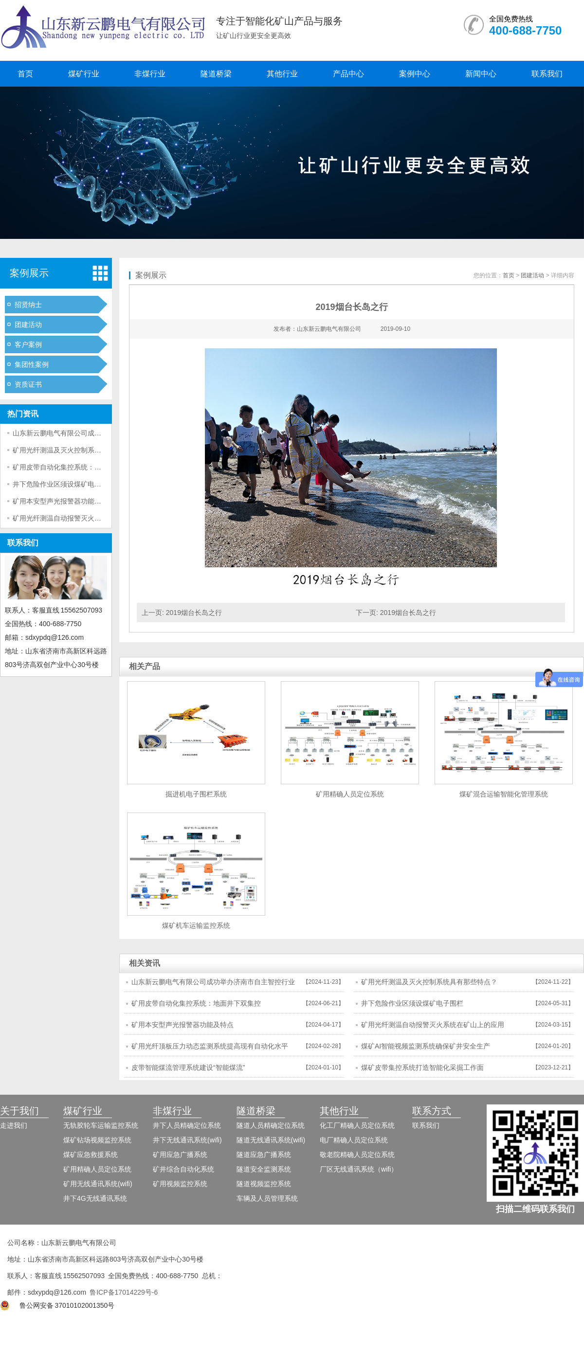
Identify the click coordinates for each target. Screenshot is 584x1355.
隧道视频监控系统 (264, 1184)
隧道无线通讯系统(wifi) (271, 1140)
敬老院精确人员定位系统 (357, 1154)
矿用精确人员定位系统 (97, 1169)
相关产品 (144, 666)
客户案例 (28, 344)
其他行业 (282, 74)
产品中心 (348, 74)
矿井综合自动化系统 (183, 1169)
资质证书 (28, 384)
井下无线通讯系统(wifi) (187, 1140)
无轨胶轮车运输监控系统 (100, 1125)
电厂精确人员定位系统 (354, 1140)
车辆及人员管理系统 (267, 1198)
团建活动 (28, 324)
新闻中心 (480, 74)
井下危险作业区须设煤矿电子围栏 (64, 484)
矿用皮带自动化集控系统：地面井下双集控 (77, 467)
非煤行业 (149, 74)
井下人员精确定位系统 (187, 1125)
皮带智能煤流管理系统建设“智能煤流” (188, 1067)
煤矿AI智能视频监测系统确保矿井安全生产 (425, 1046)
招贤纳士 (28, 304)
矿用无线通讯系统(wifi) (97, 1184)
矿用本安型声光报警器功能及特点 (64, 501)
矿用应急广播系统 (180, 1154)
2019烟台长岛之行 (194, 612)
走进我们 (13, 1125)
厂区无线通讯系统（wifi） (359, 1169)
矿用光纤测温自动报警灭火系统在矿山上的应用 (84, 518)
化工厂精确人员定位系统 (357, 1125)
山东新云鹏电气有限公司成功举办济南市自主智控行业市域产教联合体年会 (213, 985)
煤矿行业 (83, 74)
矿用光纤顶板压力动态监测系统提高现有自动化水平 (209, 1046)
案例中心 (414, 74)
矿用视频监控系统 (180, 1184)
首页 (25, 74)
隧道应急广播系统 (264, 1154)
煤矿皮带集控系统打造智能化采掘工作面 (422, 1067)
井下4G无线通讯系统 (95, 1198)
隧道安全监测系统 (264, 1169)
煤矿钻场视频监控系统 (97, 1140)
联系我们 (547, 74)
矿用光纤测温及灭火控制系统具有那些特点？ (81, 450)
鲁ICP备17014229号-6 (124, 1292)
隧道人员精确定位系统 (271, 1125)
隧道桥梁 (216, 74)
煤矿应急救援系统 (90, 1154)
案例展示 (29, 273)
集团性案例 (32, 364)
